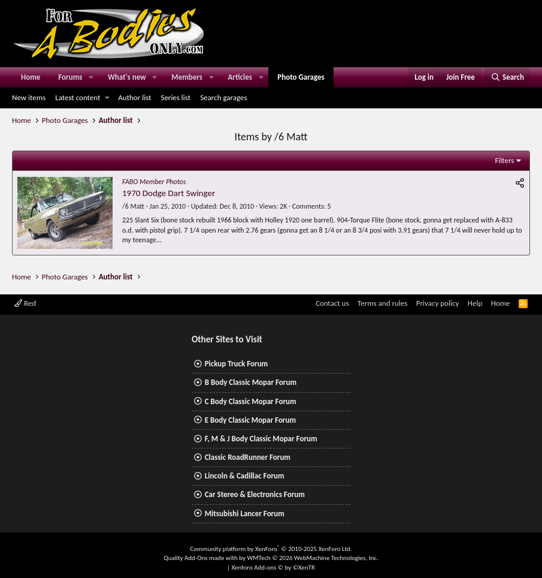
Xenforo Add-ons (273, 567)
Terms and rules (382, 303)
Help (475, 303)
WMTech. (312, 558)
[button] (91, 77)
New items (29, 97)
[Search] (507, 77)
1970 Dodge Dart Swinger (168, 193)
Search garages (223, 97)
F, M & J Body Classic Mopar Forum (261, 438)
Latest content (77, 97)
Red (25, 303)
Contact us (332, 303)
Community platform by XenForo (271, 549)
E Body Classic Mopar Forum (250, 420)
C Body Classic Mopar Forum (250, 401)
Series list (175, 97)
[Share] (520, 183)
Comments (308, 206)
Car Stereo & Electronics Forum (255, 494)
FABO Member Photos (154, 181)
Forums (70, 77)
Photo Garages (300, 77)
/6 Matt (133, 206)
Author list (134, 97)
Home (30, 77)
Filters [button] (504, 160)
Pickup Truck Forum (236, 363)
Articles (240, 77)
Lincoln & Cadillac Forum (244, 475)
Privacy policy (437, 303)
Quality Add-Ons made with (201, 558)
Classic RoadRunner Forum (247, 457)
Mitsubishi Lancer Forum (244, 513)
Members (186, 77)
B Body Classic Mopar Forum (250, 382)
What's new (127, 77)
